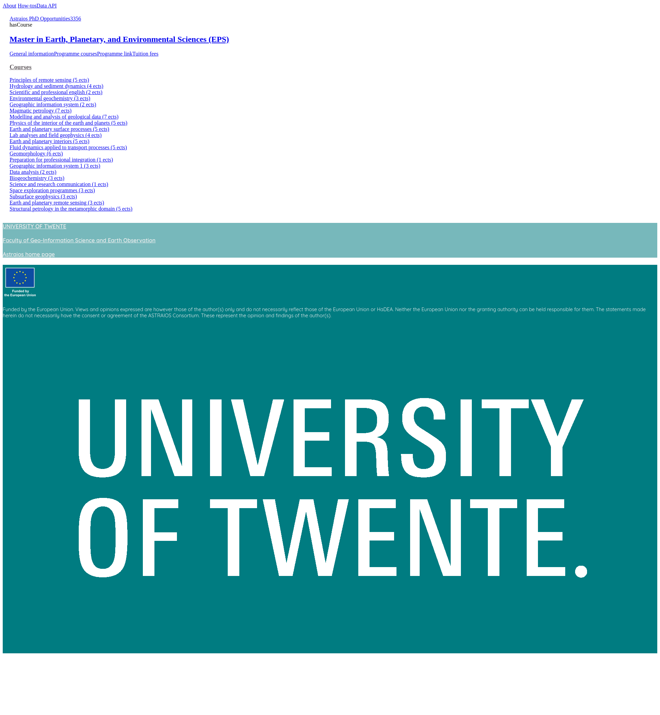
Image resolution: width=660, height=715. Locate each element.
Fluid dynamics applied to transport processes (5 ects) (68, 147)
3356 (75, 18)
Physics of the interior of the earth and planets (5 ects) (68, 123)
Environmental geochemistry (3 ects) (50, 98)
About (9, 6)
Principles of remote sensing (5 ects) (49, 80)
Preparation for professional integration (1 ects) (61, 160)
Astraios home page (29, 254)
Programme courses (75, 54)
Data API (46, 6)
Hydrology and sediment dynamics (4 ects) (56, 86)
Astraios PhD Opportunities (40, 18)
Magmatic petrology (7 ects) (41, 110)
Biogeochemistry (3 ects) (37, 178)
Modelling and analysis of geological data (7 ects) (64, 117)
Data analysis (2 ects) (33, 172)
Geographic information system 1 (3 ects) (55, 166)
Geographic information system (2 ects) (53, 104)
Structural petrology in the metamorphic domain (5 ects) (71, 209)
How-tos (27, 6)
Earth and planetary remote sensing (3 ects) (57, 203)
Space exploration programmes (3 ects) (52, 190)
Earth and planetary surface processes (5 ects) (59, 129)
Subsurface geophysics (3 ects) (43, 196)
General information (32, 54)
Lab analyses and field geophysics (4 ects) (56, 135)
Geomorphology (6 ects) (36, 153)
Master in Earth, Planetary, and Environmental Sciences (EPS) (119, 39)
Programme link (115, 54)
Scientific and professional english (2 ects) (56, 92)
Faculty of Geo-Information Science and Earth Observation (79, 240)
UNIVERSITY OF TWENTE (34, 226)
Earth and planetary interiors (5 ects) (49, 141)
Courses (20, 67)
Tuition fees (145, 54)
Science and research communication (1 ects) (59, 184)
